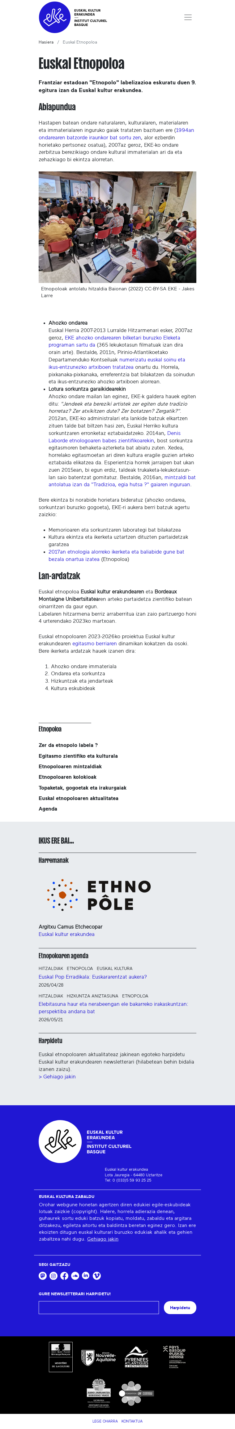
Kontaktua (132, 1421)
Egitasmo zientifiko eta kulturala (78, 756)
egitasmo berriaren (94, 643)
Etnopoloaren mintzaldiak (70, 766)
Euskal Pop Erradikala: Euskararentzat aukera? (93, 977)
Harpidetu (50, 1040)
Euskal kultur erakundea (67, 934)
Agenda (48, 808)
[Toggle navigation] (188, 17)
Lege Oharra (105, 1421)
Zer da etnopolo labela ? (68, 745)
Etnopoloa (50, 729)
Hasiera (46, 42)
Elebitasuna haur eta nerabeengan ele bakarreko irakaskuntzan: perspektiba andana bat (113, 1007)
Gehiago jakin (102, 1239)
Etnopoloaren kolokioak (67, 777)
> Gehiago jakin (57, 1076)
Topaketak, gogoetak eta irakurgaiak (82, 787)
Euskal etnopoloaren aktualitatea (78, 798)
